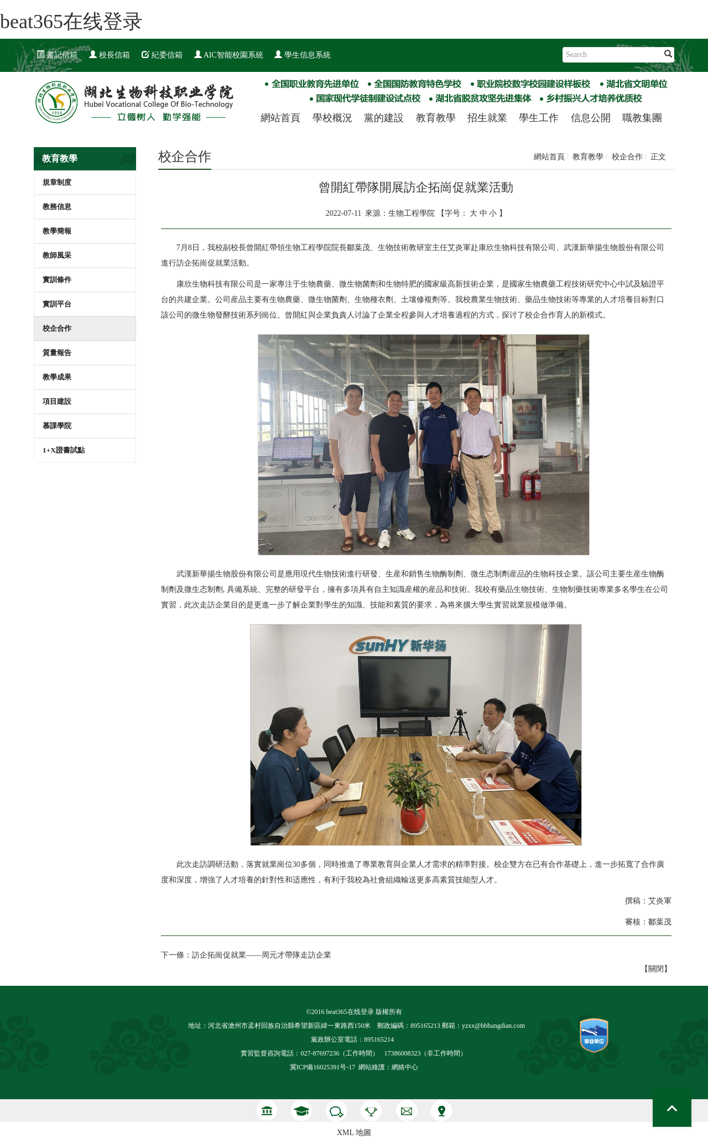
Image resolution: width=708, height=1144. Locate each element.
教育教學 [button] (436, 117)
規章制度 (57, 182)
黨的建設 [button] (384, 117)
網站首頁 (280, 117)
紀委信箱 (162, 55)
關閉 (656, 969)
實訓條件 (57, 279)
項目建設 (57, 401)
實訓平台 (57, 304)
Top (672, 1108)
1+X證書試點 (64, 450)
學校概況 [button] (332, 117)
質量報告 (57, 353)
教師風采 (57, 255)
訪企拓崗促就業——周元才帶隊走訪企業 (261, 955)
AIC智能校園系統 (228, 55)
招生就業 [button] (487, 117)
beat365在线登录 (71, 22)
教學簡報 (57, 231)
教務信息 (57, 206)
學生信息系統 (302, 55)
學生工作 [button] (539, 117)
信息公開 (591, 117)
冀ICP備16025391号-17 (323, 1067)
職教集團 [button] (642, 117)
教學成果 (57, 377)
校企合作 (57, 328)
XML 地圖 (354, 1133)
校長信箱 (109, 55)
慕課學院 (57, 426)
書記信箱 (57, 55)
